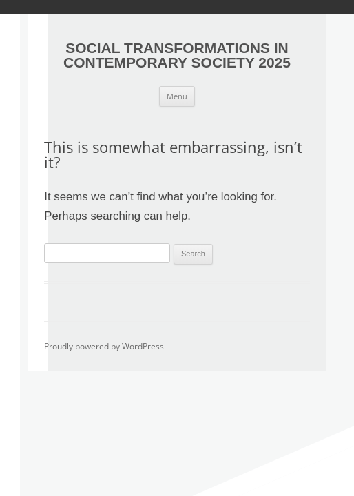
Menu (177, 96)
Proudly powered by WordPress (104, 346)
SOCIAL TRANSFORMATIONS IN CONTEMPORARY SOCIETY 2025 (177, 55)
